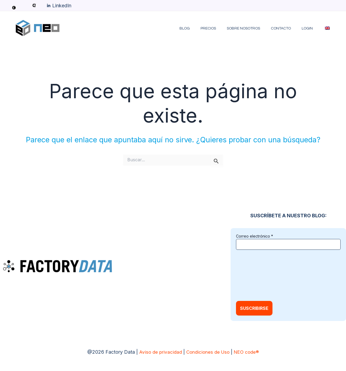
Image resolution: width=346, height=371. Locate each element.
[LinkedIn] (59, 5)
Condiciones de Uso (208, 352)
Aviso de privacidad (159, 352)
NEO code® (248, 352)
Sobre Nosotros (254, 28)
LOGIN (312, 28)
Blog (202, 28)
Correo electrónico (254, 236)
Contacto (289, 28)
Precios (223, 28)
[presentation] (258, 274)
